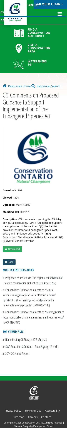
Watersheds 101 (37, 63)
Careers (33, 417)
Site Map (19, 417)
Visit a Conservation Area (39, 48)
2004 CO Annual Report (17, 353)
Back (9, 262)
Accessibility (52, 410)
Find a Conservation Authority (39, 33)
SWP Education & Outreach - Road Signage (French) (31, 346)
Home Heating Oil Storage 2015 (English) (26, 339)
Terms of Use (33, 410)
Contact (46, 417)
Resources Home (17, 86)
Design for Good (43, 426)
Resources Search (45, 86)
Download (12, 249)
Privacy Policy (12, 410)
